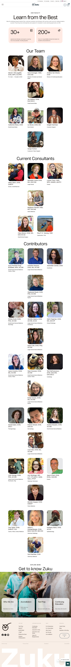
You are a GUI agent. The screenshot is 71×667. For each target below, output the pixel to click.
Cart (68, 4)
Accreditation (49, 634)
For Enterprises (40, 1)
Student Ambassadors (22, 637)
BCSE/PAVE (21, 630)
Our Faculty (48, 632)
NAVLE (21, 628)
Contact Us (52, 1)
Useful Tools (62, 626)
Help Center (57, 1)
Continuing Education (34, 627)
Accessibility (66, 643)
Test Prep (21, 626)
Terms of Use (4, 643)
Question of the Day (64, 630)
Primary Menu (3, 4)
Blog (60, 628)
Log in (65, 5)
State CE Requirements (35, 636)
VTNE (20, 632)
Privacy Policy (25, 643)
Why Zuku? (48, 630)
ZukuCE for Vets (36, 629)
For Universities (46, 1)
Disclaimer (46, 643)
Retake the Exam (23, 634)
